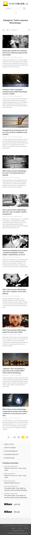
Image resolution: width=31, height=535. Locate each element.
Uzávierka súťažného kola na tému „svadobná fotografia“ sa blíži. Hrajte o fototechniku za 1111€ (14, 253)
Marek (6, 473)
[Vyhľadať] (24, 8)
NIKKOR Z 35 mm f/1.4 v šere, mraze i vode (15, 469)
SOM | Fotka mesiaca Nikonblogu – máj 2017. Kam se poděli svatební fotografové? (14, 212)
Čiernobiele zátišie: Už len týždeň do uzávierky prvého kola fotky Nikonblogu (15, 489)
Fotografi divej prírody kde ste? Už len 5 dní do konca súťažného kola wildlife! (14, 132)
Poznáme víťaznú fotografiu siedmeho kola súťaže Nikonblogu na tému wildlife (14, 92)
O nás (19, 528)
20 (27, 437)
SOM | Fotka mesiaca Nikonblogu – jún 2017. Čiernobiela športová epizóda (14, 173)
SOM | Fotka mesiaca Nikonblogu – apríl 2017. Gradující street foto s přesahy (14, 292)
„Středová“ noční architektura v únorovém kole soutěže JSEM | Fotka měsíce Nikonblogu (13, 371)
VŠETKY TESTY (9, 444)
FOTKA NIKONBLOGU (11, 451)
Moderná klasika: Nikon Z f (12, 483)
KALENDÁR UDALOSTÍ (11, 454)
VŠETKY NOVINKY (10, 447)
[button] (15, 12)
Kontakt (26, 528)
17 (15, 437)
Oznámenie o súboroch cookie (20, 530)
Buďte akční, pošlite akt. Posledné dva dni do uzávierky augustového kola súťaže (14, 53)
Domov (13, 528)
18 (19, 437)
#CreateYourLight (9, 458)
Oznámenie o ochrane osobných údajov (18, 533)
